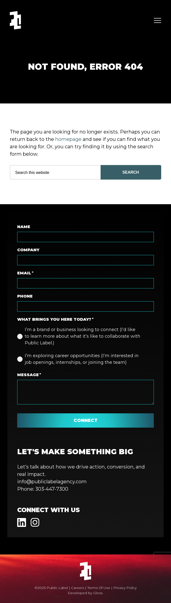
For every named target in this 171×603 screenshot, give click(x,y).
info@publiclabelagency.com (52, 482)
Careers (77, 588)
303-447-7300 (51, 489)
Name (23, 226)
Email (25, 273)
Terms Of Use (98, 588)
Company (28, 250)
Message (29, 375)
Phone (25, 296)
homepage (68, 139)
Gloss (98, 593)
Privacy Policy (125, 588)
